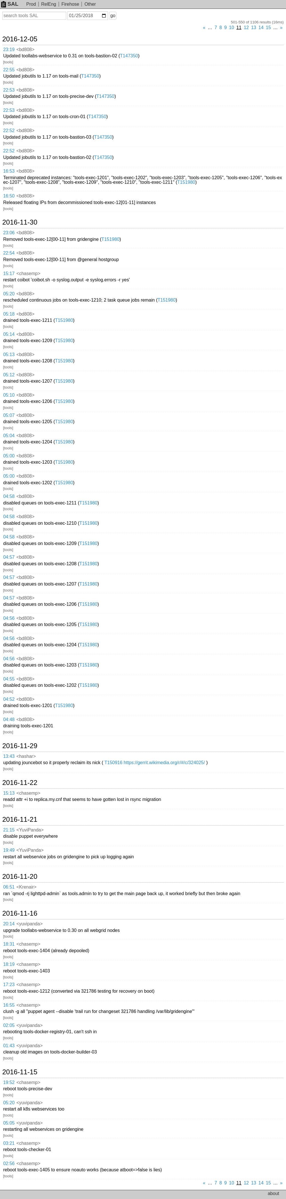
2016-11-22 (19, 782)
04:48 (9, 719)
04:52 (9, 699)
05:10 (9, 395)
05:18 (9, 314)
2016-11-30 (19, 222)
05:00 (9, 455)
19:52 (9, 1082)
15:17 (9, 273)
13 (253, 27)
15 (268, 27)
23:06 (9, 232)
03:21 (9, 1143)
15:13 (9, 793)
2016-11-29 (19, 746)
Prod (31, 4)
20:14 (9, 923)
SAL (9, 4)
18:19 (9, 964)
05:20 (9, 293)
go (112, 15)
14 (261, 27)
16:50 (9, 195)
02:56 (9, 1163)
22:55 (9, 69)
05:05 (9, 1123)
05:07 (9, 415)
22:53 (9, 90)
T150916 (113, 762)
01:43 (9, 1045)
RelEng (48, 4)
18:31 (9, 944)
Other (90, 4)
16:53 (9, 171)
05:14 (9, 334)
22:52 (9, 130)
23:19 (9, 49)
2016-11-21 (19, 819)
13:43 (9, 756)
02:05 (9, 1025)
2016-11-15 (19, 1072)
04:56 (9, 618)
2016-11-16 (19, 913)
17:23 (9, 984)
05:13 (9, 354)
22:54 (9, 253)
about (273, 1193)
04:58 (9, 496)
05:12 (9, 374)
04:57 (9, 557)
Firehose (70, 4)
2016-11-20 (19, 876)
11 (238, 27)
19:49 (9, 850)
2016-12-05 (19, 39)
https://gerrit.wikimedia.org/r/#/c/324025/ (164, 762)
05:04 (9, 435)
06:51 (9, 887)
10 (231, 27)
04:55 (9, 679)
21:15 (9, 829)
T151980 (186, 182)
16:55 (9, 1005)
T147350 (129, 55)
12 (246, 27)
